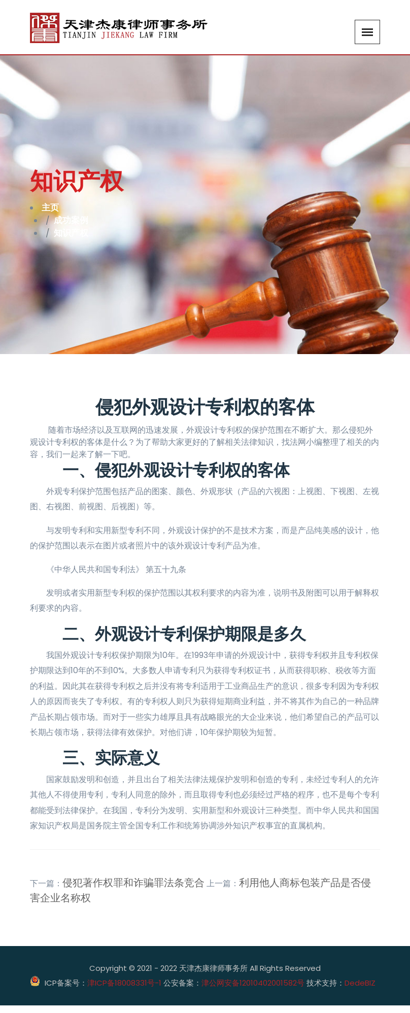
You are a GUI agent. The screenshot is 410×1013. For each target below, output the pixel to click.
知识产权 (74, 239)
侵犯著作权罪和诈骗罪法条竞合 (133, 890)
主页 (52, 209)
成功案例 (74, 224)
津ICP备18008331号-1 (124, 990)
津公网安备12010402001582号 (252, 990)
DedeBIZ (360, 990)
